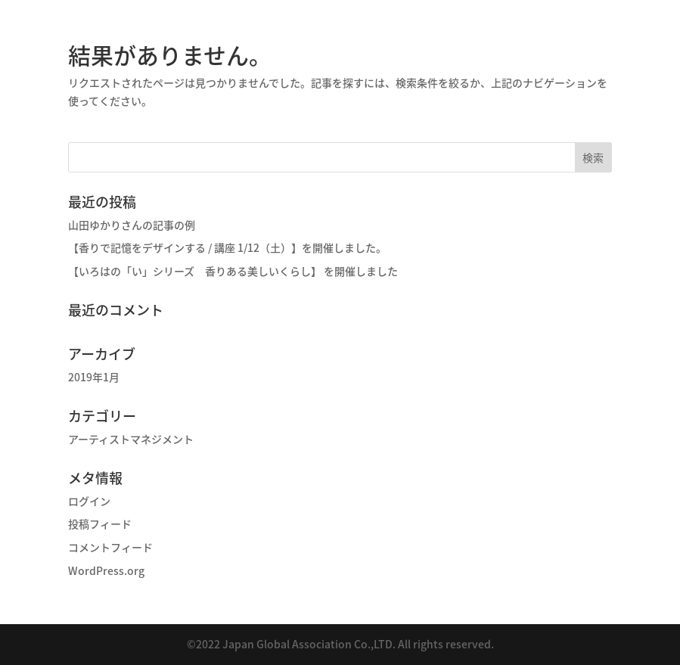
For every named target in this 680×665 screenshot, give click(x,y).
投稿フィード (100, 523)
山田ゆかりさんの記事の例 (131, 224)
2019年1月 (94, 376)
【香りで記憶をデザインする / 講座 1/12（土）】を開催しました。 (227, 247)
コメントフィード (110, 547)
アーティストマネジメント (131, 438)
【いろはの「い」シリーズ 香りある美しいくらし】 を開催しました (233, 270)
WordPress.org (106, 570)
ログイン (89, 500)
